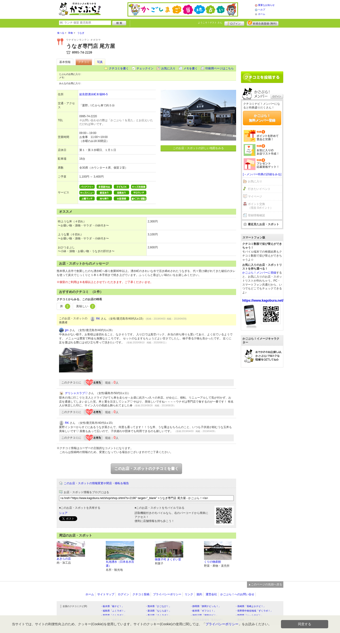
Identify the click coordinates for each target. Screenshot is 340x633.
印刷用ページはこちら (219, 68)
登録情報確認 (256, 215)
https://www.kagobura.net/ (263, 300)
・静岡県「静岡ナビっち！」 (205, 606)
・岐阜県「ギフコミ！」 (203, 610)
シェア (63, 513)
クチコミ (83, 62)
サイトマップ (105, 594)
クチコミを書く (119, 68)
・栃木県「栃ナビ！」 (112, 606)
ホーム (261, 14)
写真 (100, 62)
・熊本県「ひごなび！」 (158, 606)
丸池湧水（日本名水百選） (120, 563)
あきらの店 (64, 558)
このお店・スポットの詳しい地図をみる (198, 148)
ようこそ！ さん (210, 22)
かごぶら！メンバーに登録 (259, 272)
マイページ (255, 196)
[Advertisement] (262, 47)
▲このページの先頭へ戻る (265, 584)
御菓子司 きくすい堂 (168, 559)
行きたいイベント (259, 189)
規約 (199, 594)
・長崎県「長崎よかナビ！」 (250, 606)
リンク (189, 594)
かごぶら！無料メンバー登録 (262, 118)
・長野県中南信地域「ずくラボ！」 (254, 610)
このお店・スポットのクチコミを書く (146, 468)
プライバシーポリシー (167, 594)
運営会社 (211, 594)
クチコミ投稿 (140, 594)
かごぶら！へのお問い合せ (237, 594)
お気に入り (168, 68)
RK (98, 318)
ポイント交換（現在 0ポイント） (260, 206)
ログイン (234, 23)
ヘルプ (261, 9)
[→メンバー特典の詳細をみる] (262, 174)
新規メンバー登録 (263, 23)
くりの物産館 (212, 561)
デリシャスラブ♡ (76, 393)
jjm (66, 330)
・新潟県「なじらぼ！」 (158, 610)
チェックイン (144, 68)
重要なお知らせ (266, 5)
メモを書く (190, 68)
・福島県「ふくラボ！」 (113, 610)
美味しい (85, 306)
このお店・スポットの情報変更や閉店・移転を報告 (96, 483)
